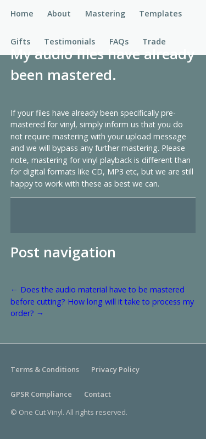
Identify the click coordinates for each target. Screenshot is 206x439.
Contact (97, 394)
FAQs (119, 41)
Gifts (20, 41)
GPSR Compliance (41, 394)
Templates (160, 13)
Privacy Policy (115, 369)
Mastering (105, 13)
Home (22, 13)
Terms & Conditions (44, 369)
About (59, 13)
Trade (154, 41)
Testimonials (69, 41)
